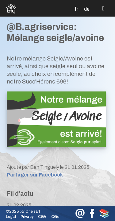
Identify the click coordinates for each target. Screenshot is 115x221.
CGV (42, 216)
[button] (103, 9)
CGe (55, 216)
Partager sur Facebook (35, 174)
